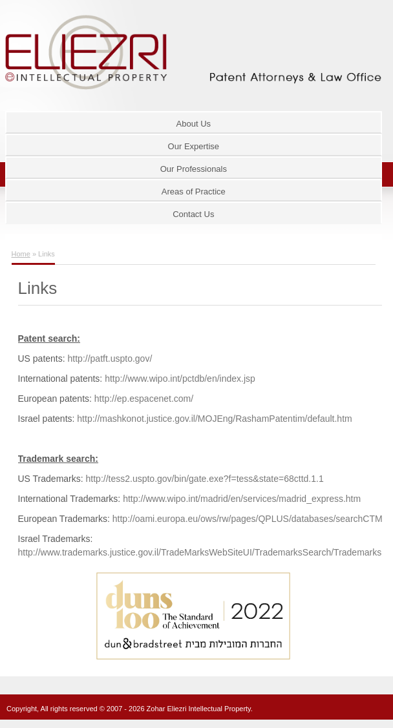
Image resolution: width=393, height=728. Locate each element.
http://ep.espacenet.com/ (143, 398)
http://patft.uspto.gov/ (109, 358)
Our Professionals (193, 169)
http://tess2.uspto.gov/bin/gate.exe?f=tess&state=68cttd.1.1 (205, 478)
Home (21, 254)
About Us (193, 124)
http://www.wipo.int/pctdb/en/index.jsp (180, 378)
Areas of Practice (194, 191)
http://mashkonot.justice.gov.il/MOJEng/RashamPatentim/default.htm (213, 418)
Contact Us (193, 214)
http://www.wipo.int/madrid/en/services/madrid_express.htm (242, 499)
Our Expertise (193, 146)
